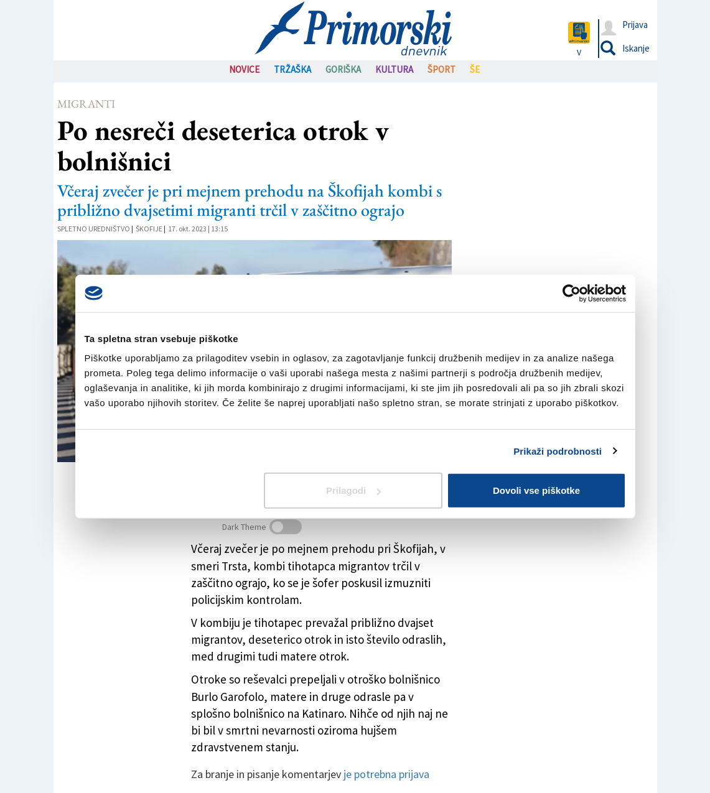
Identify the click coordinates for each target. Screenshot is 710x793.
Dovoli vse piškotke (536, 490)
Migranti (86, 103)
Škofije (149, 228)
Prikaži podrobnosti (557, 450)
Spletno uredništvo (93, 228)
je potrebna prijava (386, 774)
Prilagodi (353, 490)
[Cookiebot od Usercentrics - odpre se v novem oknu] (571, 293)
